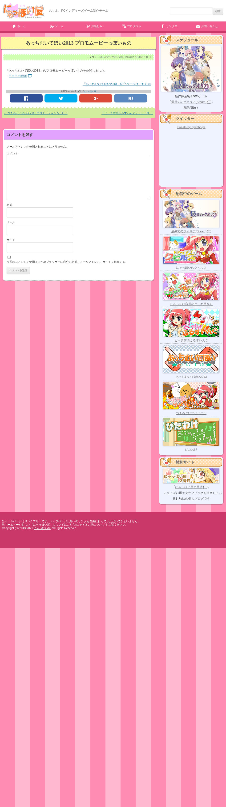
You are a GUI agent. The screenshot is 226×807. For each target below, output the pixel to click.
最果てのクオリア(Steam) (188, 102)
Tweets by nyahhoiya (191, 127)
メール (11, 222)
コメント (12, 153)
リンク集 (172, 26)
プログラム (134, 26)
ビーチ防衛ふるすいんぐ (191, 340)
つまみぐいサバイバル (191, 413)
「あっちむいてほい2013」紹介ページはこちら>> (117, 84)
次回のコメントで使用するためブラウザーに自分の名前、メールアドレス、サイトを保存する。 (67, 261)
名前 (9, 205)
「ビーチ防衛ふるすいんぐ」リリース (127, 113)
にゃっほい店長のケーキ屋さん (191, 304)
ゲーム (59, 26)
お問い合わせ (209, 26)
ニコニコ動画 (18, 76)
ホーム (21, 26)
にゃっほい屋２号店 (189, 487)
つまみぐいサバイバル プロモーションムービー (36, 113)
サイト (11, 240)
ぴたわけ (191, 449)
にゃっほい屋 (90, 91)
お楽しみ (96, 26)
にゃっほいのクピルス (191, 267)
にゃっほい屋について (90, 524)
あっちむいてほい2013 (112, 57)
